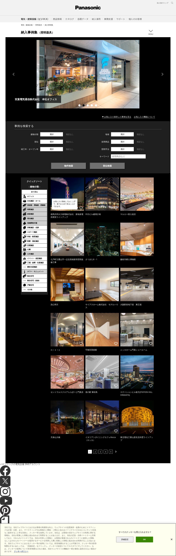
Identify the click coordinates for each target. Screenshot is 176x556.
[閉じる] (172, 539)
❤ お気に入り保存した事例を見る (116, 116)
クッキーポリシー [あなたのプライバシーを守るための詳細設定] (21, 551)
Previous (13, 74)
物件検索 (68, 165)
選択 (52, 134)
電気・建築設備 (26, 25)
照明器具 (38, 25)
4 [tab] (92, 105)
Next (162, 74)
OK (144, 539)
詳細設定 (125, 539)
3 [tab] (88, 105)
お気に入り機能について (144, 116)
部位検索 (107, 165)
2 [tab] (83, 105)
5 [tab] (96, 105)
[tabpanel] (88, 74)
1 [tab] (79, 105)
